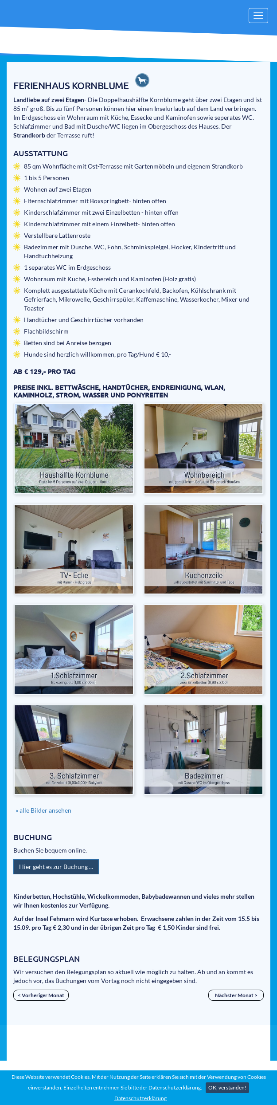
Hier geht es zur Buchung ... (56, 866)
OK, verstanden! (227, 1087)
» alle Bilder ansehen (43, 810)
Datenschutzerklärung (140, 1098)
